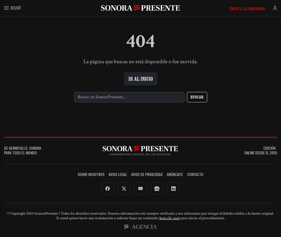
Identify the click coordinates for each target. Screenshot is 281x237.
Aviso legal (118, 174)
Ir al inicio (140, 79)
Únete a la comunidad (247, 8)
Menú (12, 8)
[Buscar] (129, 97)
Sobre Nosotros (91, 174)
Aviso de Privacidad (147, 174)
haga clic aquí (169, 218)
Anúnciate (175, 174)
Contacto (195, 174)
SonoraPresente (140, 7)
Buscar (197, 97)
